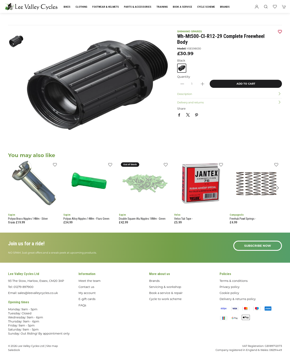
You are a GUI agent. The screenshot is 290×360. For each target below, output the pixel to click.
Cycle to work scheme (165, 299)
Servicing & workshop (165, 287)
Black (181, 60)
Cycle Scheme (206, 6)
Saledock (14, 350)
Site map (52, 345)
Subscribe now (257, 246)
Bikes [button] (67, 6)
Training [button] (162, 6)
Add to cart (246, 83)
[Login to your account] (257, 7)
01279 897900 (24, 287)
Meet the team (90, 281)
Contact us (86, 287)
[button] (266, 7)
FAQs (82, 305)
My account (87, 293)
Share (181, 108)
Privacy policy (230, 287)
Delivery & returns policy (238, 299)
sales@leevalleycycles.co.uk (38, 293)
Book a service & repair (166, 293)
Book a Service (182, 6)
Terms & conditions (234, 281)
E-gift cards (87, 299)
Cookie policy (229, 293)
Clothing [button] (81, 6)
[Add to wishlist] (54, 165)
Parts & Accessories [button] (137, 6)
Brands (225, 6)
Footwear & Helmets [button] (105, 6)
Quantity (183, 77)
